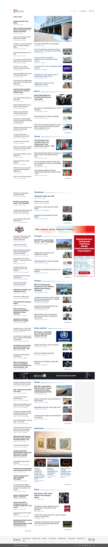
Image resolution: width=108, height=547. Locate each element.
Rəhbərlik (44, 538)
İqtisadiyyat (39, 192)
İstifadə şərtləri (71, 538)
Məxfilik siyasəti (81, 538)
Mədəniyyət (39, 428)
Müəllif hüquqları (62, 538)
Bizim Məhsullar (52, 538)
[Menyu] (91, 11)
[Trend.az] (18, 11)
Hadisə (37, 382)
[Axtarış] (71, 11)
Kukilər (23, 540)
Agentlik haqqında (26, 538)
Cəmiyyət (38, 236)
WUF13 (37, 91)
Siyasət (37, 136)
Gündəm (37, 281)
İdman (36, 490)
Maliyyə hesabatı (36, 538)
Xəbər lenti (17, 17)
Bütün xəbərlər (68, 132)
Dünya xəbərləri (40, 328)
